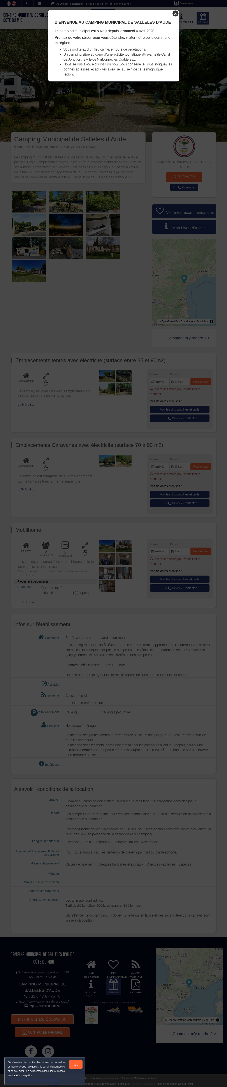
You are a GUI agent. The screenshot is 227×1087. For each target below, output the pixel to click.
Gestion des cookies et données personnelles (33, 1079)
